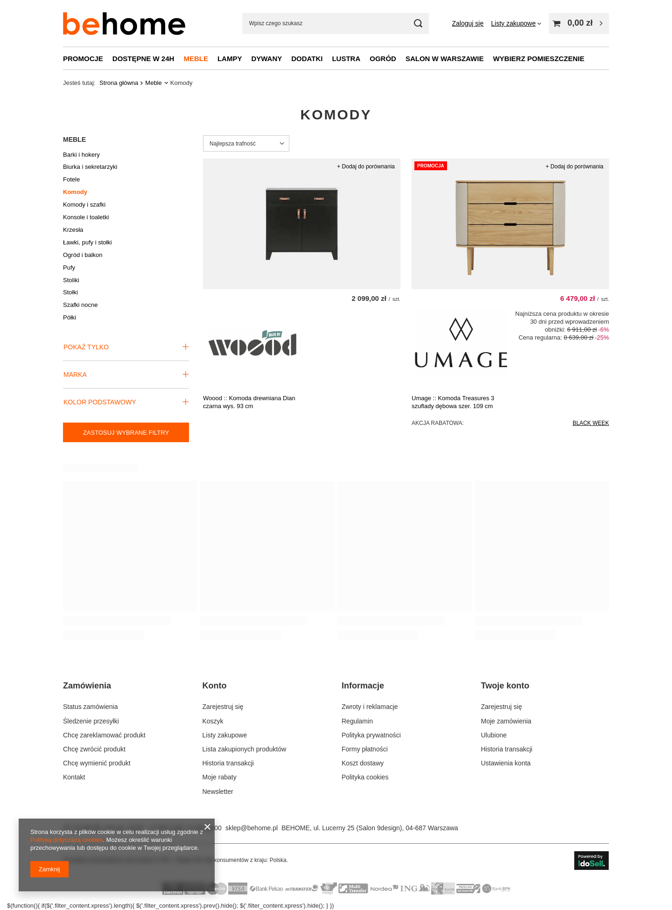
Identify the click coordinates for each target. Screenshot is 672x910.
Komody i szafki (84, 204)
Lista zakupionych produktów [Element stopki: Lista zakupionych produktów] (245, 749)
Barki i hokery (81, 154)
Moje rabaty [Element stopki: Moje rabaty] (220, 777)
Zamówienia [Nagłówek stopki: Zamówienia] (87, 685)
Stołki (70, 292)
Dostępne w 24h (143, 59)
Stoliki (71, 280)
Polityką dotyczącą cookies (66, 839)
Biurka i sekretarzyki (90, 166)
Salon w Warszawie (445, 59)
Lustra (346, 59)
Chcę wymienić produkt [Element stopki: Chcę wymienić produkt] (97, 763)
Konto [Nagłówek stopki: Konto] (215, 685)
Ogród (383, 59)
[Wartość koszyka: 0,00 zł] (579, 23)
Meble (195, 59)
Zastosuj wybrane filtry (126, 432)
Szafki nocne (80, 304)
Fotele (71, 179)
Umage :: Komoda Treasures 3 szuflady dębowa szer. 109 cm (453, 402)
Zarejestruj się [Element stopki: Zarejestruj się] (223, 706)
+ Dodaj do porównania (366, 166)
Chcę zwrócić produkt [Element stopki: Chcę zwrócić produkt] (94, 749)
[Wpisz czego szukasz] (335, 23)
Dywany (266, 59)
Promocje (83, 59)
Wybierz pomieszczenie (538, 59)
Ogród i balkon (83, 254)
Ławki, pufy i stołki (87, 242)
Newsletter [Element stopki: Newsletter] (218, 791)
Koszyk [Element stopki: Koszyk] (213, 721)
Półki (69, 317)
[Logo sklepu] (124, 23)
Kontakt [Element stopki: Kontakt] (74, 777)
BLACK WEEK (591, 423)
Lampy (229, 59)
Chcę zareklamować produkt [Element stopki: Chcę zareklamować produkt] (104, 735)
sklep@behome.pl (251, 828)
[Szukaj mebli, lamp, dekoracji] (418, 23)
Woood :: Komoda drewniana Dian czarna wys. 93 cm (249, 402)
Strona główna (118, 82)
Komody (75, 191)
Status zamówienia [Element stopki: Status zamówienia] (90, 706)
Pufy (69, 267)
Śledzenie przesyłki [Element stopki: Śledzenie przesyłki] (91, 721)
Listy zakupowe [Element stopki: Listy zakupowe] (225, 735)
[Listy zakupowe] (516, 23)
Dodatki (306, 59)
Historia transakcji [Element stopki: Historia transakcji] (228, 763)
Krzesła (73, 229)
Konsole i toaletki (86, 217)
